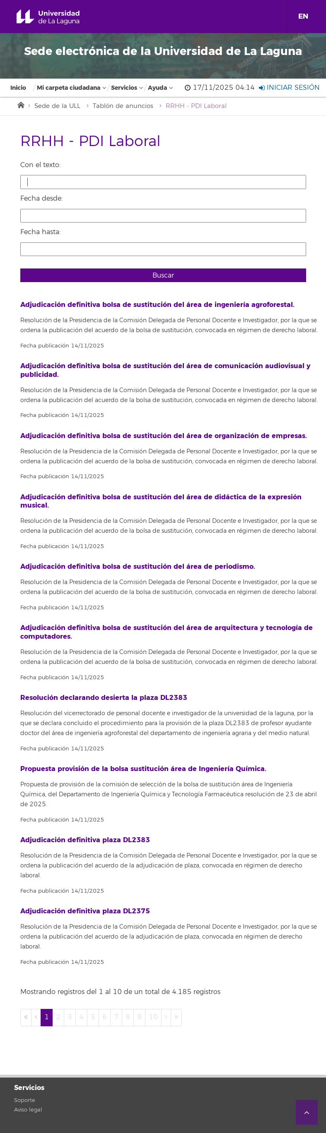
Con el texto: (40, 165)
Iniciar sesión (289, 88)
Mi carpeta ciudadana (68, 88)
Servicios (124, 88)
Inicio (18, 88)
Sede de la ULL (57, 106)
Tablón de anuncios (123, 106)
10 (153, 1017)
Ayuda (157, 88)
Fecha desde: (41, 198)
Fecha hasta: (40, 232)
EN (303, 16)
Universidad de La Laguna (58, 17)
